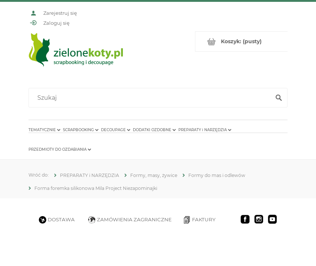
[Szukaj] (278, 97)
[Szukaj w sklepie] (151, 98)
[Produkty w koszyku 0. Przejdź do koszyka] (241, 41)
